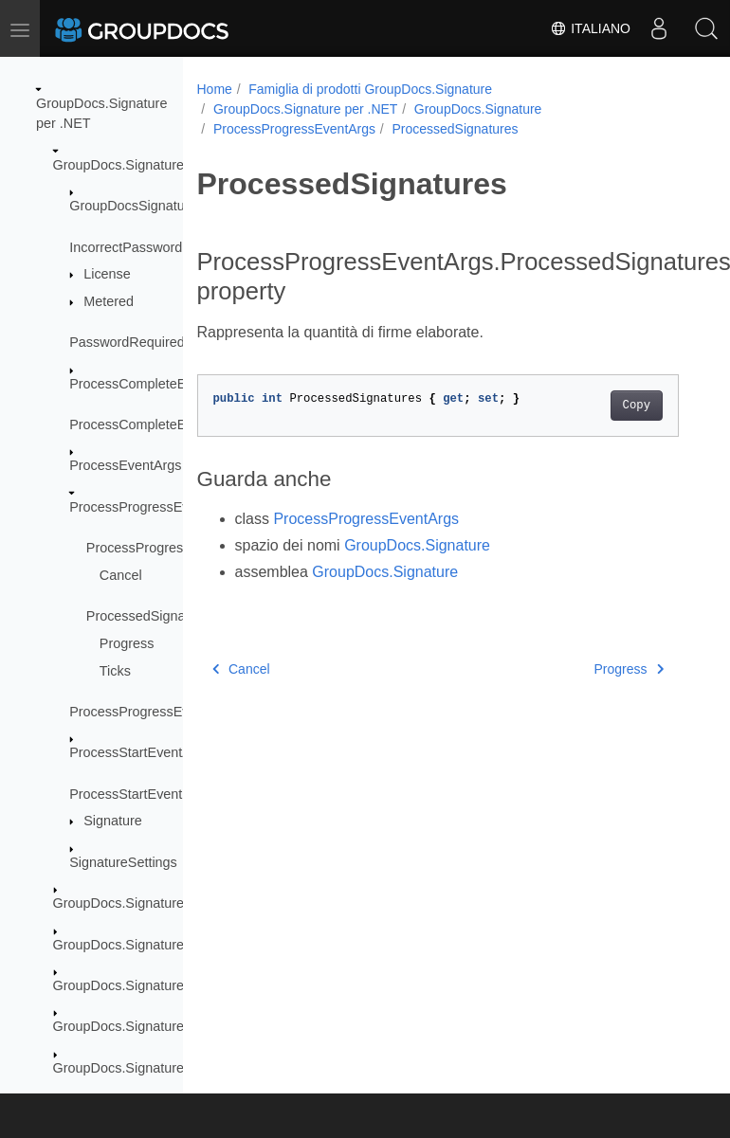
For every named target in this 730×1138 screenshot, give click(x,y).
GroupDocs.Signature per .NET (305, 109)
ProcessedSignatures (151, 615)
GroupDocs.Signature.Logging (145, 985)
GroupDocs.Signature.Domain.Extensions (179, 944)
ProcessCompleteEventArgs (154, 383)
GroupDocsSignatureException (163, 205)
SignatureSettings (123, 862)
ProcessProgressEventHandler (162, 711)
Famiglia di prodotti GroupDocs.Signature (370, 89)
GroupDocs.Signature (118, 164)
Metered (108, 301)
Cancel (121, 575)
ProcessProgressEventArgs (152, 507)
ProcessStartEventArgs (139, 752)
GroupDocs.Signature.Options (144, 1026)
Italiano (590, 28)
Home (214, 89)
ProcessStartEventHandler (149, 794)
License (107, 273)
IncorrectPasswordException (155, 247)
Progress (127, 643)
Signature (112, 820)
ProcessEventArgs (125, 465)
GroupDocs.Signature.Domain (144, 903)
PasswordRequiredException (157, 342)
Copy (636, 405)
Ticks (115, 670)
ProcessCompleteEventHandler (164, 424)
